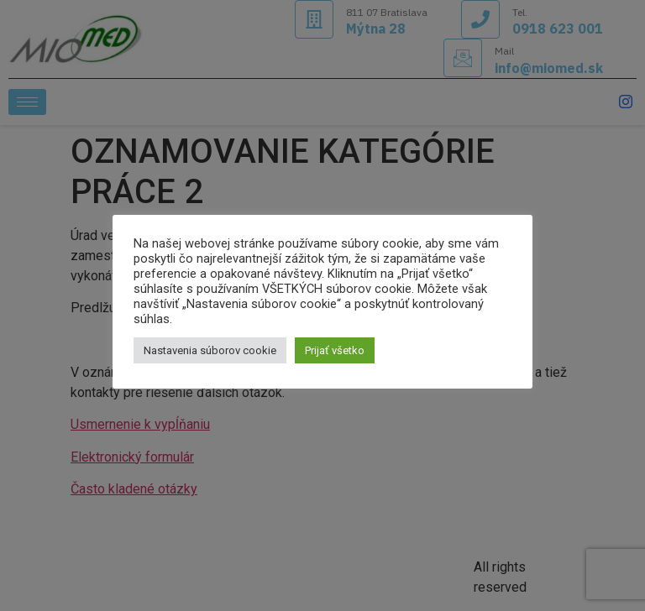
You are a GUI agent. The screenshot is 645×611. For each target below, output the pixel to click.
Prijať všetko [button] (334, 350)
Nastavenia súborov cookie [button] (210, 350)
